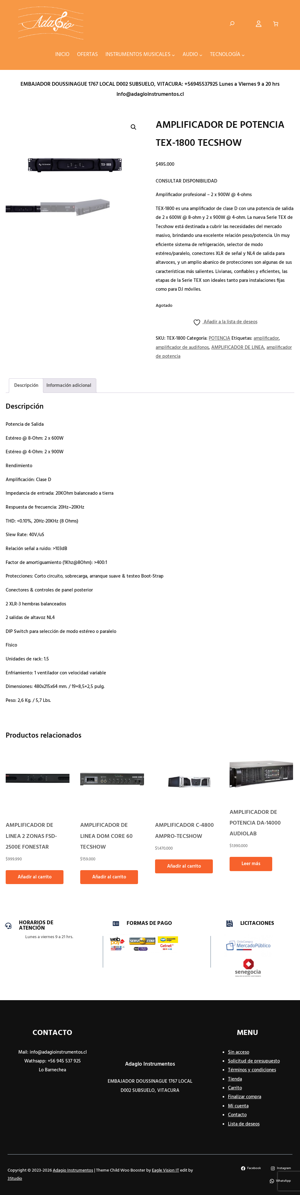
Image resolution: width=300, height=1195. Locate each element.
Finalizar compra (244, 1097)
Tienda (235, 1079)
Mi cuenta (238, 1106)
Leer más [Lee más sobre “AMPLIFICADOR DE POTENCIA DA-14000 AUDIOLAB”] (251, 864)
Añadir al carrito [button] (34, 877)
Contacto (237, 1115)
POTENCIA (219, 338)
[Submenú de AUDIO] (200, 54)
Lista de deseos (244, 1124)
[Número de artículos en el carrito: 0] (275, 23)
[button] (133, 127)
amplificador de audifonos (182, 347)
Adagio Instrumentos (150, 1064)
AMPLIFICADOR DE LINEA (237, 347)
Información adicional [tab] (68, 385)
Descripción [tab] (26, 385)
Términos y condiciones (252, 1070)
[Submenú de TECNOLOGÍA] (243, 54)
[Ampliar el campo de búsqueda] (232, 23)
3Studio (15, 1178)
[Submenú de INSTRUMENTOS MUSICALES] (173, 54)
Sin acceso (238, 1052)
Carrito (235, 1088)
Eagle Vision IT (165, 1170)
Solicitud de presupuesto (254, 1061)
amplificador (266, 338)
